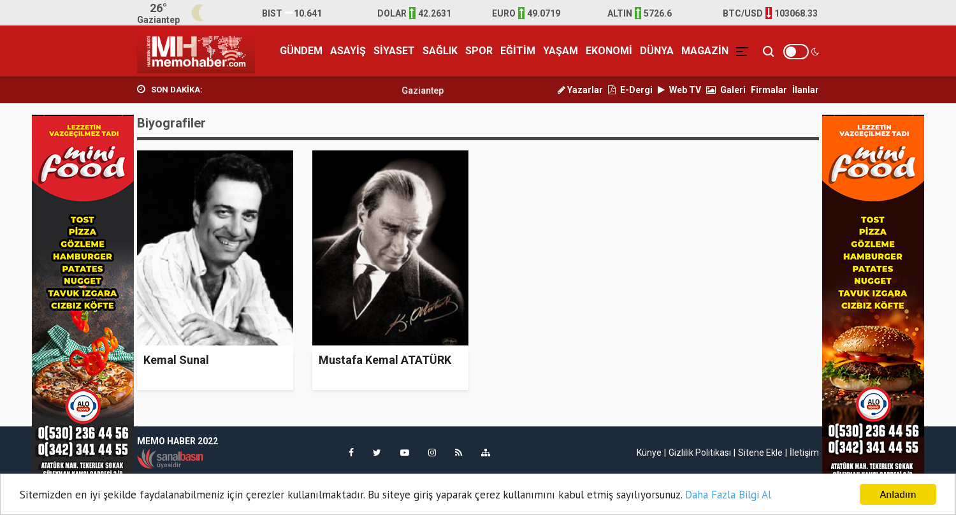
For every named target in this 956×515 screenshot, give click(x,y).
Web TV (679, 90)
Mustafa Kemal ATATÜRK (385, 359)
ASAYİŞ (348, 51)
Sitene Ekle (760, 452)
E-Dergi (630, 90)
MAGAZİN (704, 51)
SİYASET (394, 51)
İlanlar (805, 90)
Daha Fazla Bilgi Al (728, 495)
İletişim (804, 452)
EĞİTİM (517, 51)
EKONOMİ (609, 51)
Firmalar (769, 90)
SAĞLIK (440, 51)
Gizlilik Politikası (700, 452)
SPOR (479, 51)
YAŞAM (560, 51)
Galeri (726, 90)
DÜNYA (657, 51)
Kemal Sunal (176, 359)
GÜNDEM (301, 51)
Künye (649, 452)
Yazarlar (580, 90)
